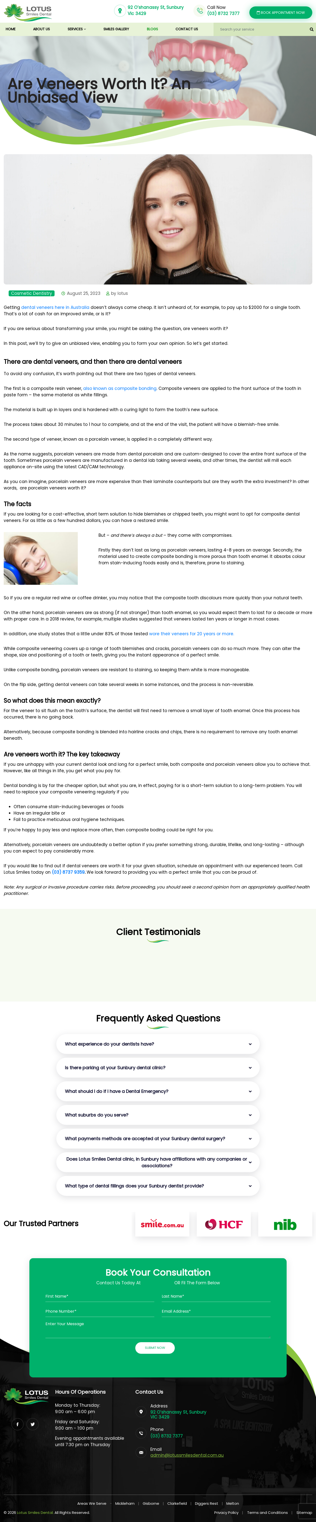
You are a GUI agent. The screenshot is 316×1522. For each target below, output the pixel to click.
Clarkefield (177, 1503)
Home (15, 29)
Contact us (187, 29)
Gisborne (151, 1503)
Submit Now (155, 1347)
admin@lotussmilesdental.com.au (187, 1455)
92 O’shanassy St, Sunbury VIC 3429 (178, 1414)
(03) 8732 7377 (223, 14)
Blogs (152, 29)
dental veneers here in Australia (55, 307)
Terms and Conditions (270, 1512)
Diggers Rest (206, 1503)
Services (77, 29)
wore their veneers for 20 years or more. (192, 634)
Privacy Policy (228, 1512)
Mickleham (125, 1503)
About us (41, 29)
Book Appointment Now (281, 12)
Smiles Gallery (116, 29)
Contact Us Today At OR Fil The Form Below (158, 1283)
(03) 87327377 (157, 1283)
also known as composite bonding (120, 388)
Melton (232, 1503)
